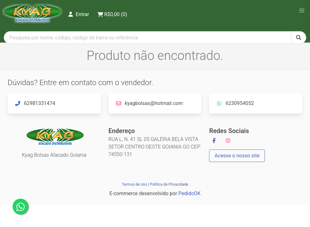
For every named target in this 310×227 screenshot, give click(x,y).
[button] (302, 11)
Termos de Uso (134, 184)
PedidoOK (189, 193)
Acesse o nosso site (237, 156)
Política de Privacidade (169, 184)
